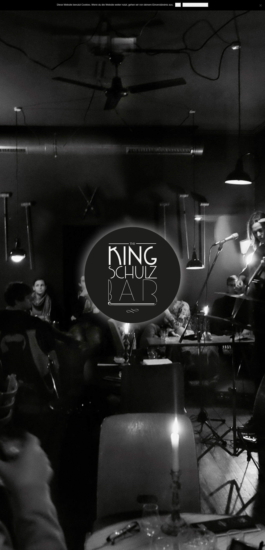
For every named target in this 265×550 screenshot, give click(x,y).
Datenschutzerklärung (195, 4)
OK (178, 4)
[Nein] (260, 5)
